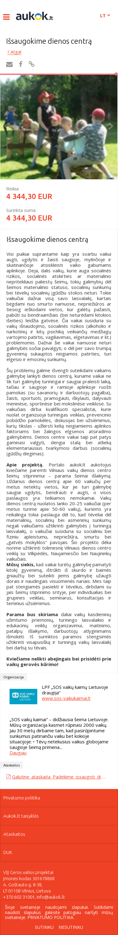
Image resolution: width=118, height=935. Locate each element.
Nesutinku (71, 927)
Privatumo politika (21, 797)
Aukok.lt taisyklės (21, 816)
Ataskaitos (14, 834)
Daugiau (18, 752)
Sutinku (44, 927)
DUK (7, 852)
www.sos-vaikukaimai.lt (66, 698)
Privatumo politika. (50, 917)
